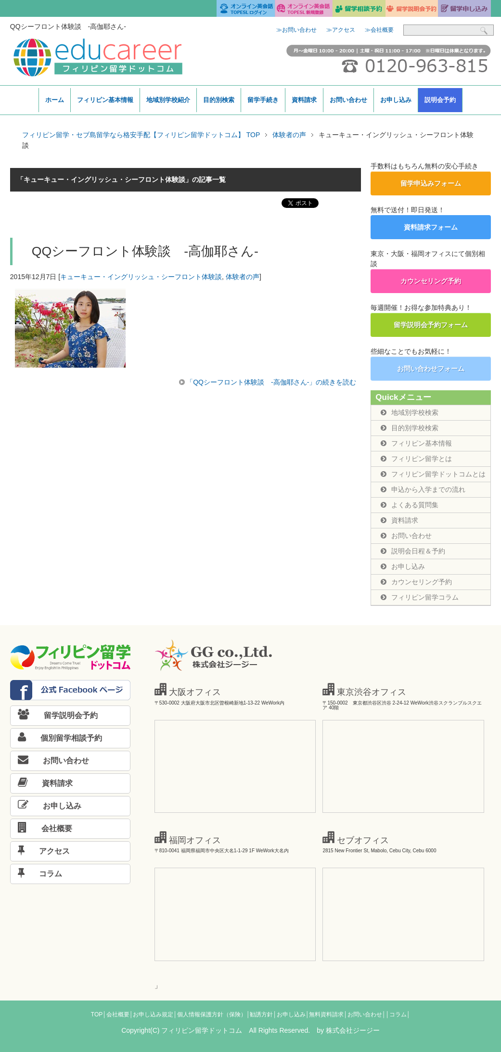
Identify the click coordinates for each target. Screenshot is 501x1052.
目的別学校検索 (409, 428)
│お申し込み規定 (151, 1014)
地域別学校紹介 (168, 99)
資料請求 (304, 99)
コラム (36, 874)
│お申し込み (289, 1014)
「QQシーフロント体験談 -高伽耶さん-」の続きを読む (271, 382)
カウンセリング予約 (430, 281)
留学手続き (263, 99)
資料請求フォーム (431, 227)
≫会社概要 (379, 29)
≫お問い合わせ (296, 29)
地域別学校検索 (409, 412)
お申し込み (395, 99)
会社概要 (41, 828)
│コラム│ (397, 1014)
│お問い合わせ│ (364, 1014)
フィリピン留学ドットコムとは (433, 474)
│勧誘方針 (259, 1014)
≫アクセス (340, 29)
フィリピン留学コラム (420, 597)
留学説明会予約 (54, 715)
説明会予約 (440, 99)
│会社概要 (116, 1014)
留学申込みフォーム (430, 183)
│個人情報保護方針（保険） (209, 1014)
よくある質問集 (409, 505)
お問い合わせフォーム (430, 368)
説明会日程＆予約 (413, 551)
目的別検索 (218, 99)
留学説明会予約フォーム (431, 325)
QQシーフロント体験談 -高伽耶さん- (145, 251)
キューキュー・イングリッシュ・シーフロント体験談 (141, 277)
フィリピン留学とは (416, 458)
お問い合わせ (348, 99)
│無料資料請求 (325, 1014)
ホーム (54, 99)
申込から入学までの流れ (423, 489)
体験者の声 (242, 277)
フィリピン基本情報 (105, 99)
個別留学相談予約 (56, 738)
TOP (97, 1014)
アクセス (40, 851)
